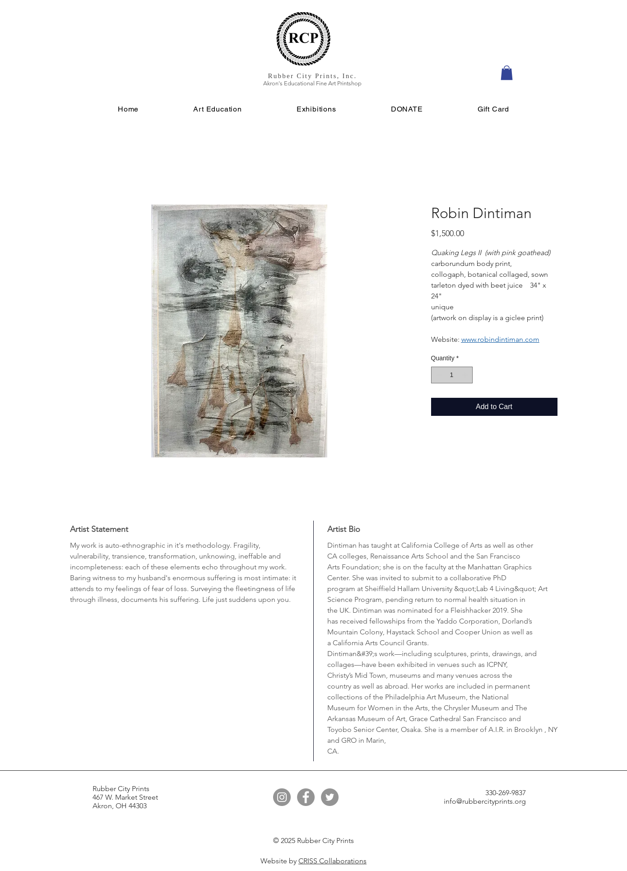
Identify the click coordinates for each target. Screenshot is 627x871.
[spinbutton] (452, 375)
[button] (507, 72)
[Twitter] (330, 797)
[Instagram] (282, 797)
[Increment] (465, 375)
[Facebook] (306, 797)
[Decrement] (438, 375)
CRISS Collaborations (332, 861)
